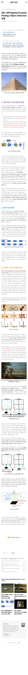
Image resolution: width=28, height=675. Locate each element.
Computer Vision (12, 588)
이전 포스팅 (13, 92)
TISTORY (14, 672)
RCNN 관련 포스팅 (14, 97)
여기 (21, 322)
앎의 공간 (14, 2)
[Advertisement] (14, 42)
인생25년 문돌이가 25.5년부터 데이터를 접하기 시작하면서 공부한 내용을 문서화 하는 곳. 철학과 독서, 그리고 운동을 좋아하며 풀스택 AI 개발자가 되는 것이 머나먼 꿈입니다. (11, 658)
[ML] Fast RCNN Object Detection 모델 (8, 593)
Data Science (5, 588)
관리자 (19, 672)
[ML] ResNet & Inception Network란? (8, 601)
